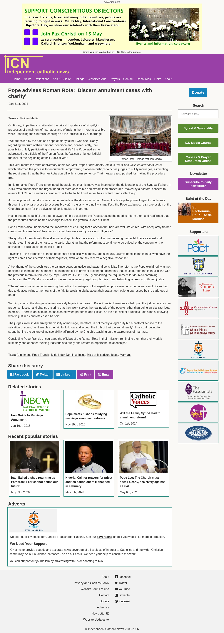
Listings (79, 79)
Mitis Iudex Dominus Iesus (68, 354)
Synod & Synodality (198, 128)
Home (16, 79)
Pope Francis (40, 354)
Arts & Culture (62, 79)
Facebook (19, 374)
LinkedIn (64, 374)
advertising (104, 536)
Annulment (24, 354)
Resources (144, 79)
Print (85, 374)
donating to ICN (93, 561)
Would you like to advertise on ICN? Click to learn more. (112, 52)
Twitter (43, 374)
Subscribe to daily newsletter (198, 184)
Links (157, 79)
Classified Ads (97, 79)
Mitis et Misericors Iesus (102, 354)
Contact (128, 79)
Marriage (125, 354)
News (27, 79)
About (168, 79)
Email (104, 374)
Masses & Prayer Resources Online (198, 159)
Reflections (42, 79)
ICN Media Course (198, 143)
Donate (198, 92)
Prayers (115, 79)
